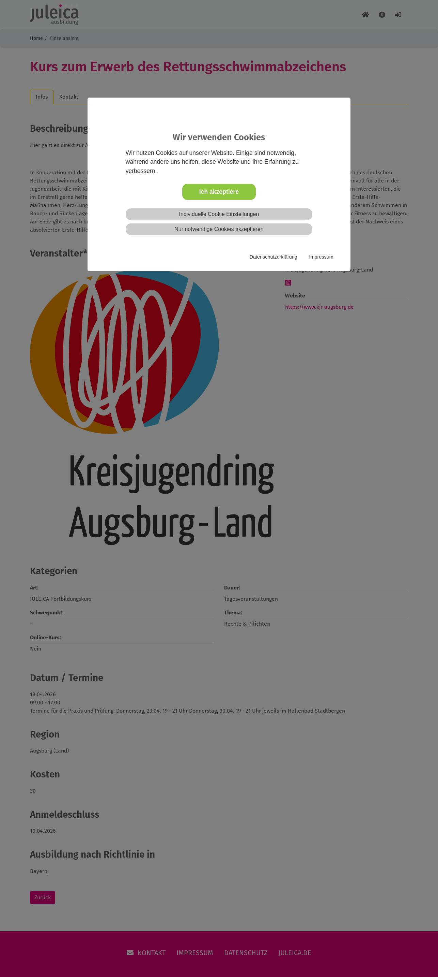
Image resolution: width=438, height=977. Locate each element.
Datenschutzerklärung (273, 257)
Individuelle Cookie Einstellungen (219, 214)
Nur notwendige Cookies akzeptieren (218, 229)
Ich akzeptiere (219, 191)
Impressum (321, 257)
